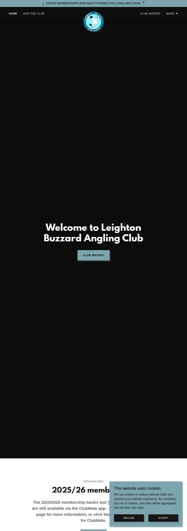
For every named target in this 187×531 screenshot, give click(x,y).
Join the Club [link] (34, 13)
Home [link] (13, 13)
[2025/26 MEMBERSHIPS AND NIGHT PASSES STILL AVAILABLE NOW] (93, 3)
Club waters (93, 255)
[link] (93, 12)
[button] (172, 13)
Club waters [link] (150, 13)
